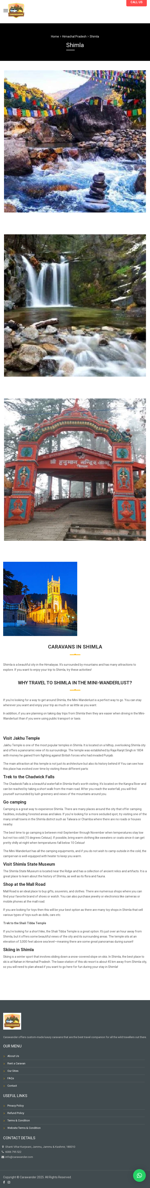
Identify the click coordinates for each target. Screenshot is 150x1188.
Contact (12, 1085)
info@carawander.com (19, 1157)
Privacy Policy (15, 1105)
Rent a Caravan (16, 1063)
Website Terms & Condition (24, 1127)
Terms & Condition (18, 1120)
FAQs (10, 1078)
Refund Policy (15, 1113)
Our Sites (12, 1070)
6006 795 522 (11, 1151)
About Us (13, 1056)
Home (55, 36)
